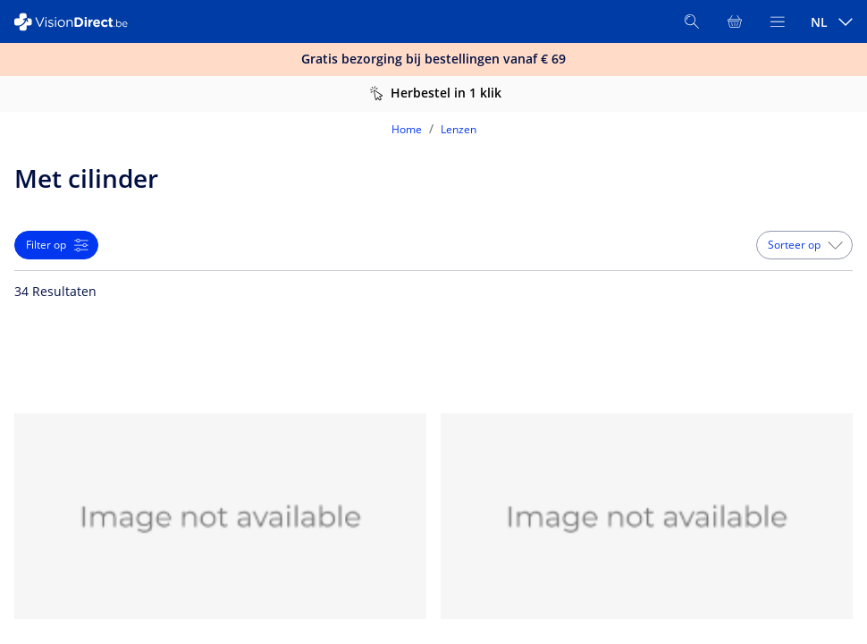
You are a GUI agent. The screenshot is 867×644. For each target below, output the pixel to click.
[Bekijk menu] (777, 21)
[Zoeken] (692, 21)
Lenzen (458, 129)
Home (406, 129)
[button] (804, 245)
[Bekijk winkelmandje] (734, 21)
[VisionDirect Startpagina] (78, 22)
